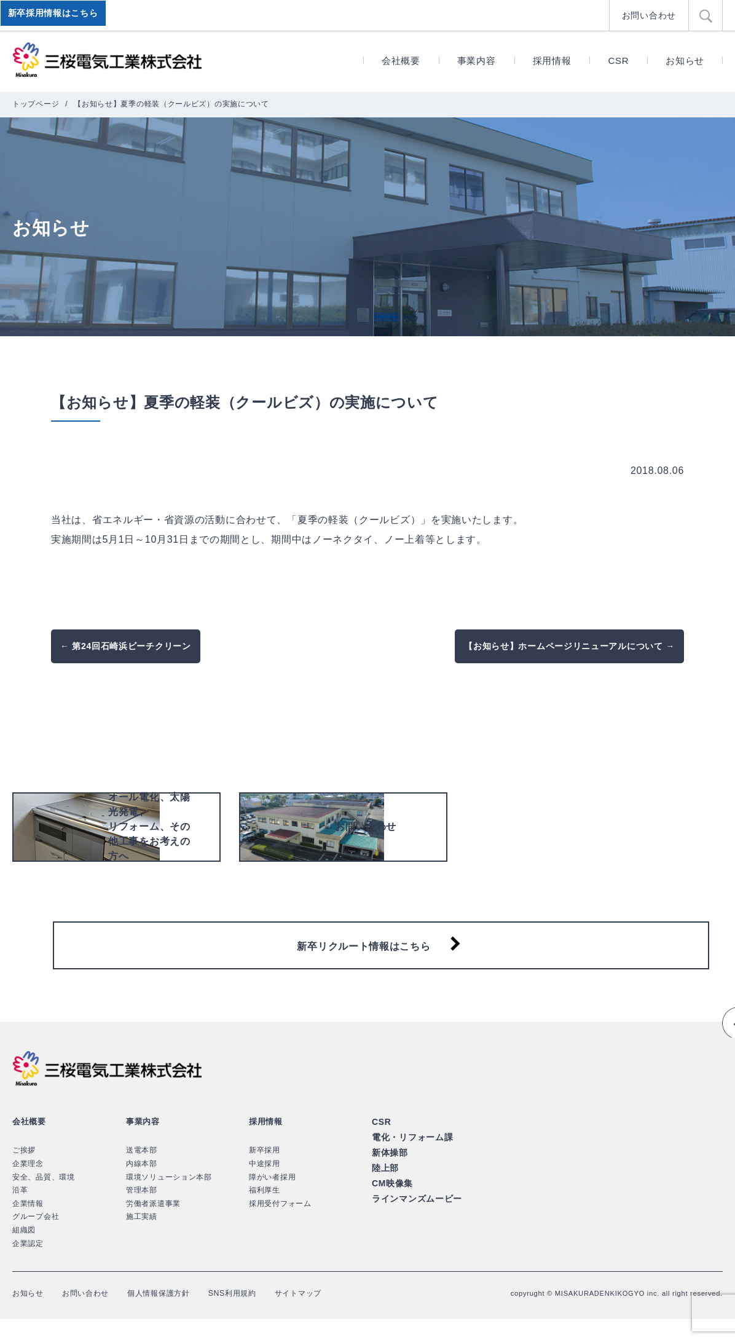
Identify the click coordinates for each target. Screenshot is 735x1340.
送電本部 (141, 1171)
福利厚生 (264, 1211)
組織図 (24, 1251)
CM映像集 (391, 1200)
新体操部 (389, 1171)
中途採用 (264, 1184)
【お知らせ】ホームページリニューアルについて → (569, 646)
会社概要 (401, 60)
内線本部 (141, 1184)
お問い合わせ (651, 15)
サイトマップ (331, 1313)
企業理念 (28, 1184)
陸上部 (384, 1185)
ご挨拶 (24, 1171)
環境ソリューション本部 (169, 1198)
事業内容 (476, 60)
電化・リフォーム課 (409, 1157)
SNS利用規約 (258, 1313)
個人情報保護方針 (176, 1313)
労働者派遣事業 (153, 1224)
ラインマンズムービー (414, 1214)
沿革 (20, 1211)
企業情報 (28, 1224)
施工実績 (141, 1238)
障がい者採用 (272, 1198)
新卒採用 (264, 1171)
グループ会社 (35, 1238)
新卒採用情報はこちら (55, 15)
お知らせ (685, 60)
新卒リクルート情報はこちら (363, 961)
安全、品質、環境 (43, 1198)
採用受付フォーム (280, 1224)
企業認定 (28, 1264)
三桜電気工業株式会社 (107, 60)
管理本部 (141, 1211)
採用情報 (552, 60)
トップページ (35, 104)
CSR (618, 60)
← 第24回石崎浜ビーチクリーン (125, 646)
